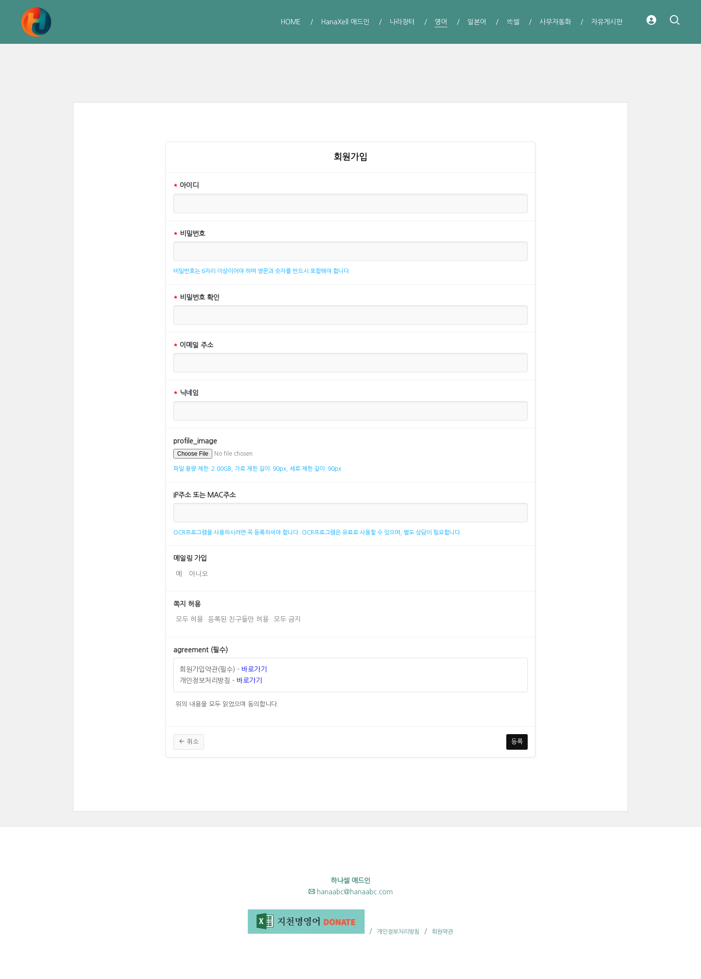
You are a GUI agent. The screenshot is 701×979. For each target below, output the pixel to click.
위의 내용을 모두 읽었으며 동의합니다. (227, 703)
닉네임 (186, 392)
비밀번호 (189, 233)
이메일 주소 (193, 345)
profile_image (195, 441)
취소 (189, 741)
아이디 (186, 185)
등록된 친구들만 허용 (238, 618)
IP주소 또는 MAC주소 (204, 495)
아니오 (198, 573)
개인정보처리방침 (398, 932)
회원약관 (442, 932)
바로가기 (254, 669)
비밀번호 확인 (196, 297)
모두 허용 (189, 618)
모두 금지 (287, 618)
